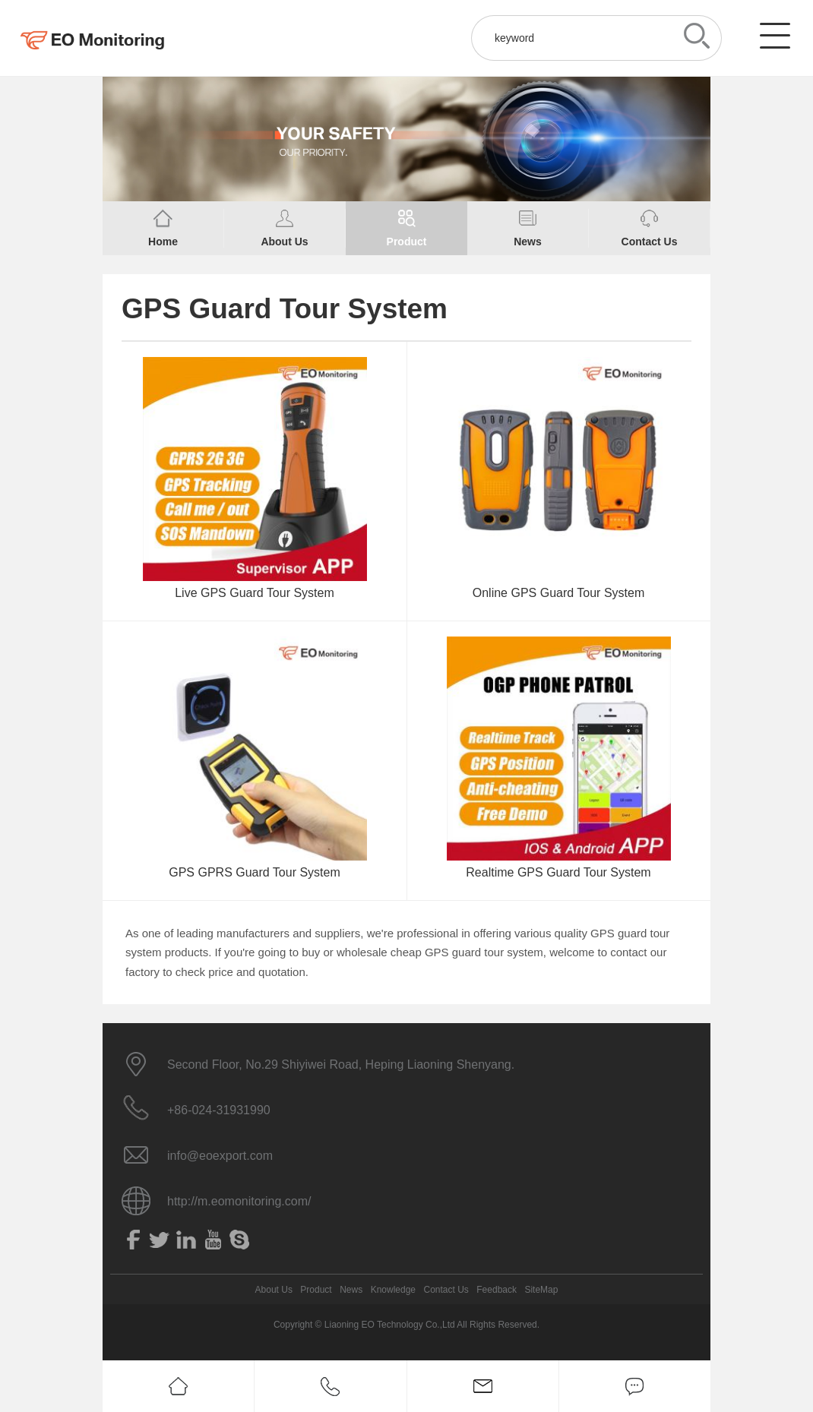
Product (315, 1289)
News (351, 1289)
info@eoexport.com (220, 1155)
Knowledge (393, 1289)
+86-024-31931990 (218, 1110)
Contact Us (445, 1289)
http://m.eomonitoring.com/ (239, 1201)
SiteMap (541, 1289)
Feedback (496, 1289)
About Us (274, 1289)
